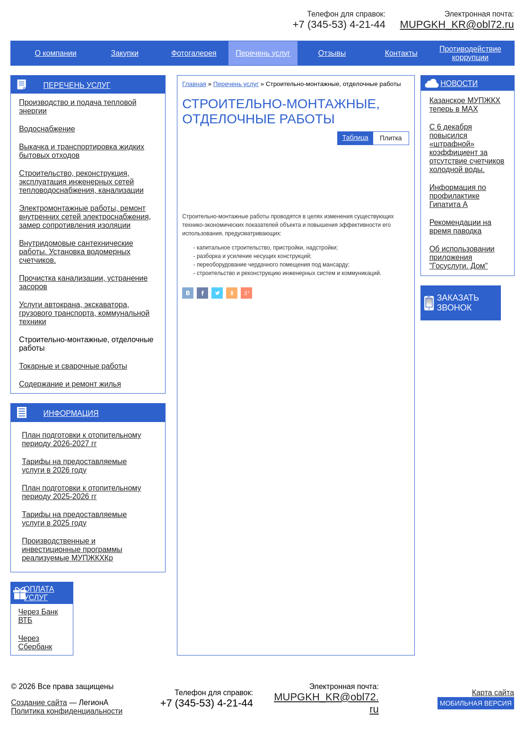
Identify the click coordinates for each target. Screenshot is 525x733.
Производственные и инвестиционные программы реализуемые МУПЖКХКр (72, 549)
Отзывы (332, 53)
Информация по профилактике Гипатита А (457, 195)
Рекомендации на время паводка (460, 226)
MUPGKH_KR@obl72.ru (457, 24)
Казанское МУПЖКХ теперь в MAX (464, 104)
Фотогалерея (194, 53)
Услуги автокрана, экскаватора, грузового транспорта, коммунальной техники (84, 313)
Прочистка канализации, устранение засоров (83, 282)
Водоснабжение (47, 129)
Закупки (125, 53)
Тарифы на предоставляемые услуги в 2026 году (74, 465)
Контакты (401, 53)
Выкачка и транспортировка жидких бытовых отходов (81, 151)
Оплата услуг (39, 593)
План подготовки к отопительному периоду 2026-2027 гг (81, 439)
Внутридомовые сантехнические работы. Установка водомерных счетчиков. (76, 251)
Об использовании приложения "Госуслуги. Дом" (462, 257)
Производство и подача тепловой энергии (77, 106)
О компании (55, 53)
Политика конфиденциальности (66, 711)
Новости (459, 83)
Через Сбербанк (35, 642)
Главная (194, 83)
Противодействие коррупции (470, 53)
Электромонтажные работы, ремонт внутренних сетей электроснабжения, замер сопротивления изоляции (85, 216)
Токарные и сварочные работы (73, 366)
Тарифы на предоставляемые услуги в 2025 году (74, 518)
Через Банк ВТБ (38, 616)
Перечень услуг (263, 53)
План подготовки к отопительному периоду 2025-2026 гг (81, 492)
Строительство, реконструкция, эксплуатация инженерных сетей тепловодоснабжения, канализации (81, 181)
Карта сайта (493, 693)
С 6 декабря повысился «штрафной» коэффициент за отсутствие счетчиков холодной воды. (467, 148)
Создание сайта (39, 703)
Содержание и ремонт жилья (70, 384)
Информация (71, 413)
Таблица (355, 137)
